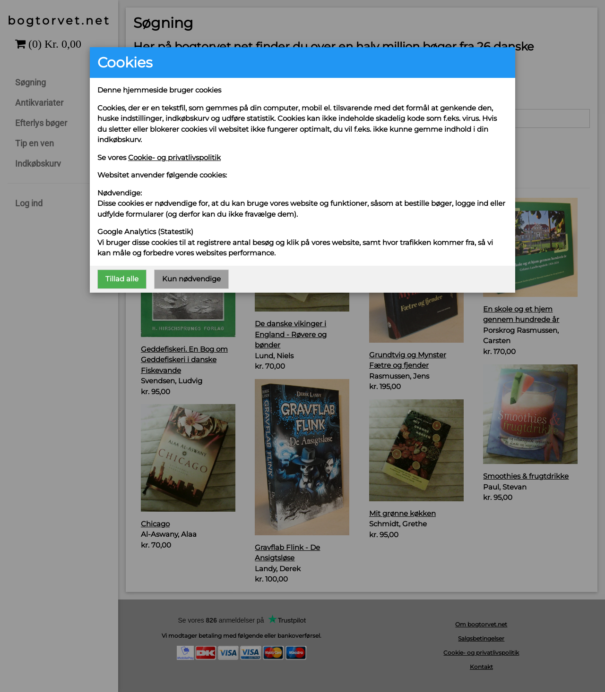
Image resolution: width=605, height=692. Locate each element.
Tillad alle (121, 278)
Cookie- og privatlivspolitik (174, 157)
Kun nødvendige (191, 278)
